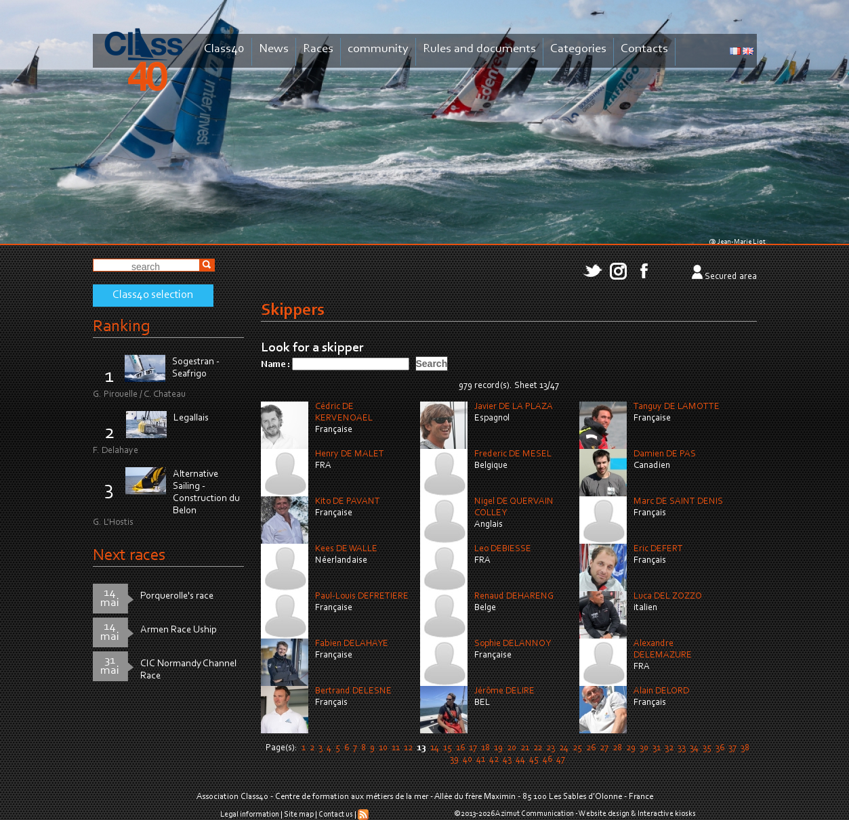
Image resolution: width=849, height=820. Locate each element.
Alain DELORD (661, 691)
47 (560, 759)
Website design (604, 814)
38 (745, 748)
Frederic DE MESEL (513, 454)
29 (631, 748)
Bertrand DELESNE (353, 691)
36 (720, 748)
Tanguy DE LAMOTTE (677, 407)
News (274, 49)
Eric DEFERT (658, 549)
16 (460, 748)
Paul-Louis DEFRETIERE (362, 596)
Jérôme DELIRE (504, 691)
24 (563, 748)
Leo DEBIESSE (502, 549)
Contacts (644, 49)
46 (547, 759)
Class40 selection (152, 295)
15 (447, 748)
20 (511, 748)
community (378, 49)
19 (498, 748)
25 (577, 748)
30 (644, 748)
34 (694, 748)
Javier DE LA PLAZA (513, 407)
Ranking (121, 326)
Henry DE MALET (349, 454)
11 (396, 748)
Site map (299, 815)
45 (534, 759)
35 (707, 748)
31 (657, 748)
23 (550, 748)
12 (408, 748)
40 (467, 759)
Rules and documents (479, 49)
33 (682, 748)
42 (494, 759)
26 (591, 748)
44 (520, 759)
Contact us (335, 815)
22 (537, 748)
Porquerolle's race (176, 596)
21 (524, 748)
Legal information (249, 815)
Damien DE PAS (665, 454)
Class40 (224, 49)
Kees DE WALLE (346, 549)
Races (318, 49)
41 (480, 759)
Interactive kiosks (667, 814)
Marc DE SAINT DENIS (678, 501)
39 (454, 759)
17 (473, 748)
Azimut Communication (534, 814)
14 (434, 748)
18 (485, 748)
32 (669, 748)
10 (383, 748)
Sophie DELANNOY (512, 644)
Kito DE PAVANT (347, 501)
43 (507, 759)
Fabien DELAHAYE (351, 644)
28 (617, 748)
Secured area (731, 277)
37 (732, 748)
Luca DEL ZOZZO (668, 596)
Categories (578, 49)
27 (604, 748)
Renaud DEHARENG (514, 596)
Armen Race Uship (178, 630)
